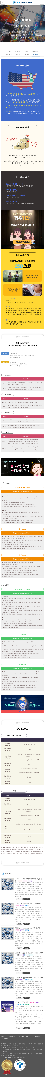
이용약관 (12, 1036)
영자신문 (9, 55)
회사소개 (3, 1036)
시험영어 (26, 55)
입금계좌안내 (36, 1036)
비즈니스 (35, 51)
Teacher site (4, 1038)
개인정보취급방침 (23, 1036)
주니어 (9, 51)
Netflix (26, 51)
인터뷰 (18, 55)
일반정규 (17, 51)
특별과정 (35, 55)
